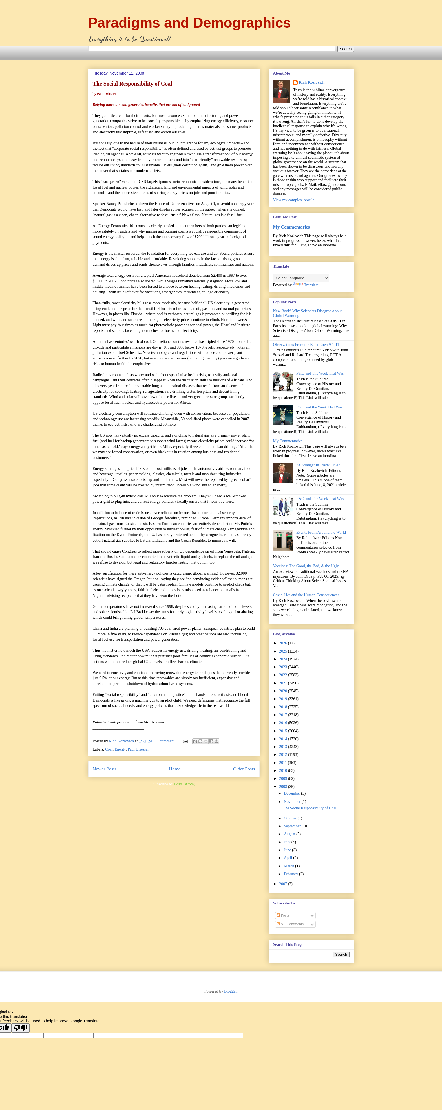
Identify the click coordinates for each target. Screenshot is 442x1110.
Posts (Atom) (184, 784)
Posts (283, 915)
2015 (283, 731)
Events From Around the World (321, 532)
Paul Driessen (138, 749)
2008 (283, 787)
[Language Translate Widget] (301, 278)
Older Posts (244, 769)
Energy (120, 749)
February (291, 874)
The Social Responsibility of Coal (309, 808)
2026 (283, 643)
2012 (283, 754)
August (290, 834)
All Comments (290, 924)
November (293, 801)
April (288, 858)
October (291, 818)
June (288, 850)
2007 (283, 884)
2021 (283, 683)
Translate (306, 285)
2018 (283, 707)
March (289, 866)
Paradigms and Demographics (189, 23)
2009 (283, 778)
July (287, 842)
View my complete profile (294, 200)
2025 (283, 651)
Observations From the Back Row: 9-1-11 (306, 345)
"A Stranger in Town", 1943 (318, 465)
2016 (283, 723)
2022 (283, 675)
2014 (283, 739)
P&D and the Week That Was (319, 407)
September (293, 826)
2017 (283, 715)
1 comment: (167, 741)
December (292, 793)
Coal (108, 749)
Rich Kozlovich (311, 82)
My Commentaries (291, 227)
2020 (283, 691)
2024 (283, 659)
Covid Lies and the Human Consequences (306, 595)
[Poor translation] (21, 1028)
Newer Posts (104, 769)
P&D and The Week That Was (320, 373)
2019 (283, 699)
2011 (283, 763)
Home (174, 769)
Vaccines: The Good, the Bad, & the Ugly (306, 566)
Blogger (230, 991)
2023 (283, 667)
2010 (283, 771)
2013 (283, 747)
